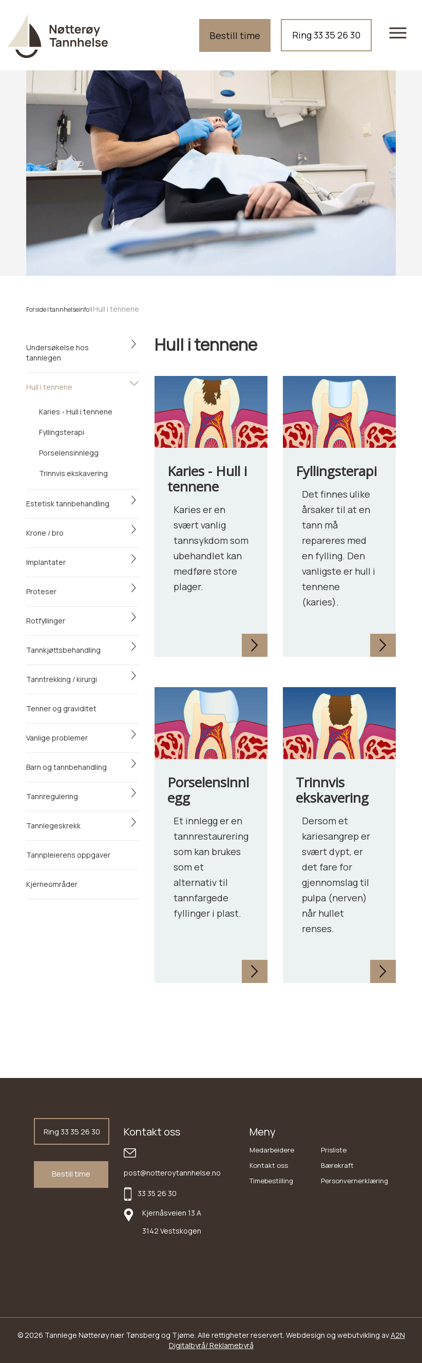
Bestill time (234, 35)
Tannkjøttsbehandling (63, 650)
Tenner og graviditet (61, 708)
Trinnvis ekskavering (73, 473)
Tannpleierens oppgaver (68, 855)
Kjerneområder (52, 884)
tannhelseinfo (69, 309)
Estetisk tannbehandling (67, 503)
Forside (36, 309)
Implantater (46, 562)
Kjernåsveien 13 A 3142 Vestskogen (171, 1222)
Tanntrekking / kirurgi (61, 679)
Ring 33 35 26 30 (326, 35)
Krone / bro (45, 533)
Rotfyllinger (45, 621)
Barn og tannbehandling (66, 767)
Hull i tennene (49, 387)
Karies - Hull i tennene (75, 412)
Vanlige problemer (57, 738)
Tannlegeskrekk (53, 825)
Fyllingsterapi (61, 432)
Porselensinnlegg (69, 453)
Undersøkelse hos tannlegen (57, 353)
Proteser (41, 591)
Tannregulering (52, 796)
